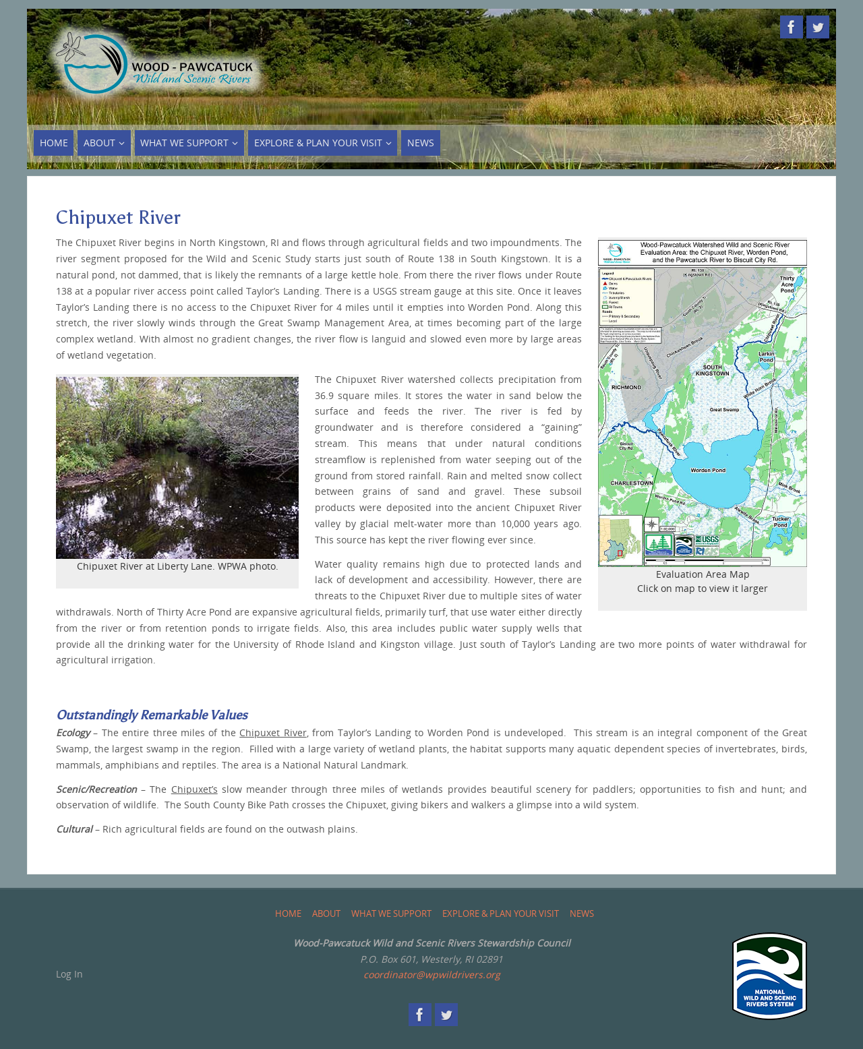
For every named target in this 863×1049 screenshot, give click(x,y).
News (582, 914)
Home (288, 914)
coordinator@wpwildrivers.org (431, 974)
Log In (69, 973)
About (326, 914)
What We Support (391, 914)
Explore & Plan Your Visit (500, 914)
